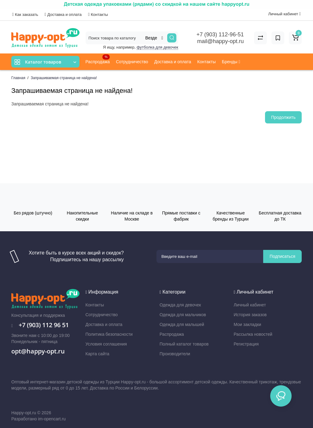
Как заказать (25, 14)
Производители (175, 353)
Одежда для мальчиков (183, 314)
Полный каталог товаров (184, 344)
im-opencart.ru (51, 418)
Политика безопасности (109, 334)
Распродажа (98, 59)
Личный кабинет (250, 304)
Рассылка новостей (253, 334)
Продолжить (283, 117)
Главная (18, 78)
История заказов (250, 314)
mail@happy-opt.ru (220, 41)
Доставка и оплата (63, 14)
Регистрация (246, 344)
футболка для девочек (157, 47)
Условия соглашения (106, 344)
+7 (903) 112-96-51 (220, 34)
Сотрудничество (132, 61)
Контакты (98, 14)
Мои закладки (247, 324)
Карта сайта (97, 353)
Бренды (231, 61)
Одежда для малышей (182, 324)
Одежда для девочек (180, 304)
